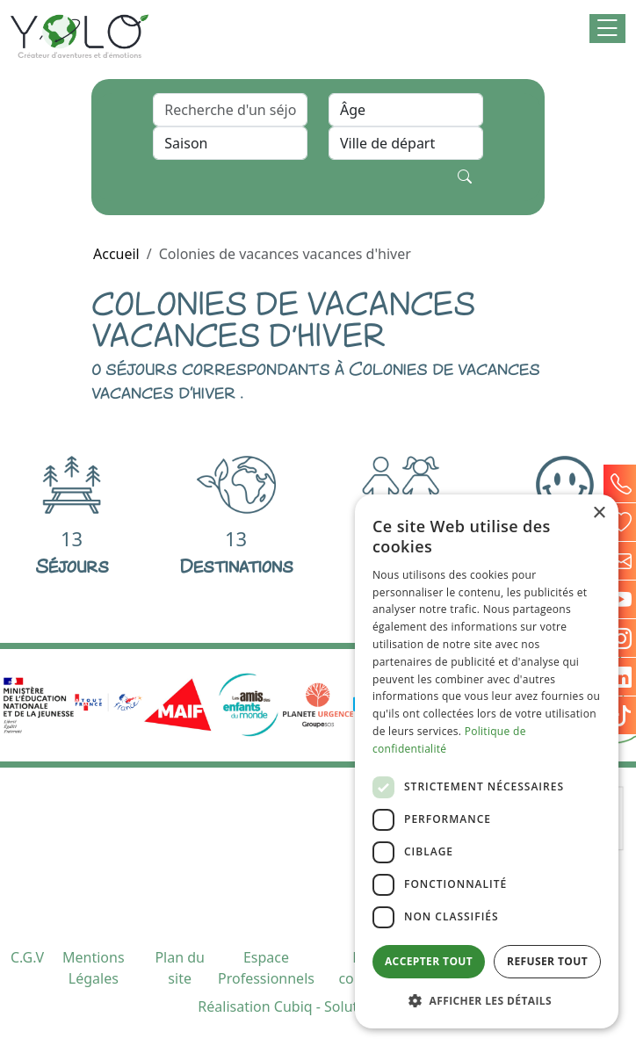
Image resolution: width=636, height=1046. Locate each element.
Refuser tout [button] (547, 961)
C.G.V (27, 957)
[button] (607, 28)
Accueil (116, 253)
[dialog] (486, 761)
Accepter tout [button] (429, 961)
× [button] (598, 513)
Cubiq (293, 1006)
